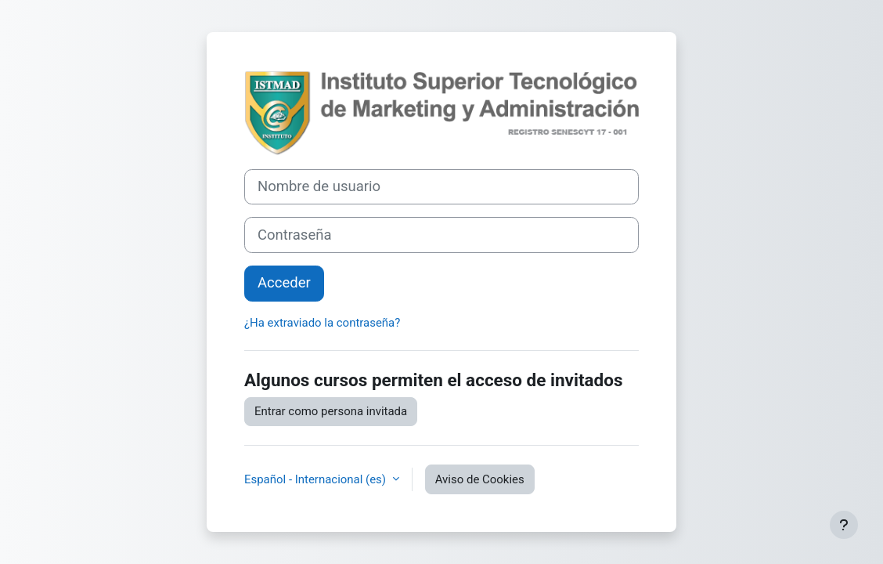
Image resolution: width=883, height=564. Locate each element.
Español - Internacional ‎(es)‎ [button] (316, 479)
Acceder (284, 282)
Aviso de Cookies (479, 479)
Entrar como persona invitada (330, 411)
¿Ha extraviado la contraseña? (322, 323)
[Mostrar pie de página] (844, 525)
